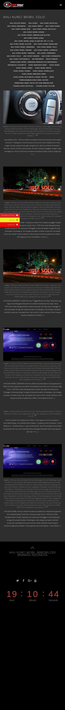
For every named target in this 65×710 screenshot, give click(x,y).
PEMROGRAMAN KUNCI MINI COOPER (33, 80)
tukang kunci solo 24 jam (37, 216)
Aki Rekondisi (38, 59)
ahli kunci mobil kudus (23, 373)
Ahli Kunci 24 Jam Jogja (43, 127)
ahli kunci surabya (11, 133)
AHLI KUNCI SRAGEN (31, 56)
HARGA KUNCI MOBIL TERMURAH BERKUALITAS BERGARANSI (33, 62)
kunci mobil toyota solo (48, 212)
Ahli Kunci (33, 23)
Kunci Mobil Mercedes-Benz (34, 74)
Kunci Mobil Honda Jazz (43, 71)
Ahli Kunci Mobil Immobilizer (14, 129)
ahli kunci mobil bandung (31, 494)
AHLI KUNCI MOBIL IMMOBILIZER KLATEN (34, 35)
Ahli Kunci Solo (14, 56)
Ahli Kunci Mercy (35, 26)
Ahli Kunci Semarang (46, 53)
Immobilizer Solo (45, 209)
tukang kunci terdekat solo (29, 218)
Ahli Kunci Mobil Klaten (20, 44)
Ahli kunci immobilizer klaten (44, 368)
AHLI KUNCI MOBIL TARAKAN (23, 53)
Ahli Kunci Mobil (52, 26)
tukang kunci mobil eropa (41, 214)
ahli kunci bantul (13, 491)
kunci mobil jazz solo (14, 212)
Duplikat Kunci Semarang (43, 133)
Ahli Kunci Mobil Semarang (23, 47)
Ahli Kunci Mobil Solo (47, 47)
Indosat (14, 220)
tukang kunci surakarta (53, 216)
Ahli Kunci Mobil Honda (33, 32)
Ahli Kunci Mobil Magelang (46, 44)
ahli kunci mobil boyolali (44, 29)
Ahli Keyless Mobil (18, 23)
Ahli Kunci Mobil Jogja (34, 38)
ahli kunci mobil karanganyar (48, 370)
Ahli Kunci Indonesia (16, 26)
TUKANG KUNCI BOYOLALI (23, 86)
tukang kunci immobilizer (24, 214)
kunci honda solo (50, 375)
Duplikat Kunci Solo (46, 414)
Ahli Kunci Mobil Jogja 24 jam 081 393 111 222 (33, 41)
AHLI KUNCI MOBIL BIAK (21, 29)
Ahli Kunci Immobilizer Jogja (45, 205)
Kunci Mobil (54, 65)
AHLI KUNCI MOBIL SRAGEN (21, 50)
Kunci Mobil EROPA (43, 68)
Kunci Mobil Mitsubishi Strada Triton (30, 77)
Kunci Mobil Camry (24, 68)
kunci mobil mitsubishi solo (31, 212)
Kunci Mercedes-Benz (38, 65)
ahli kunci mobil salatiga (39, 373)
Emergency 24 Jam (11, 215)
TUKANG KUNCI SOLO (21, 216)
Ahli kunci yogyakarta (20, 59)
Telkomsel (13, 224)
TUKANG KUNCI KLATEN (45, 86)
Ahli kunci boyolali (49, 23)
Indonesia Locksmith (17, 65)
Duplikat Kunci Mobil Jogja (25, 133)
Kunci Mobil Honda (22, 71)
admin (5, 127)
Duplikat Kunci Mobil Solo (31, 209)
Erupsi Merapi (52, 59)
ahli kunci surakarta (51, 56)
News (52, 77)
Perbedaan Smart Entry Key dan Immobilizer (33, 83)
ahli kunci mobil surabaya (45, 50)
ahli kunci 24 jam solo (28, 205)
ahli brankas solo (20, 489)
